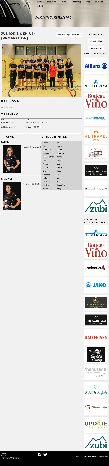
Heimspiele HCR (96, 48)
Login (26, 4)
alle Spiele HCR (96, 41)
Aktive (40, 2)
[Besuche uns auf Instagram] (45, 454)
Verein (65, 2)
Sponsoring (77, 2)
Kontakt (4, 455)
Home (3, 453)
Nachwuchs (52, 2)
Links (3, 460)
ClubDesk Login (103, 456)
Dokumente (99, 2)
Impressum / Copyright (10, 458)
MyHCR (40, 6)
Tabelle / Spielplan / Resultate (68, 35)
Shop (88, 2)
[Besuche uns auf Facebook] (39, 454)
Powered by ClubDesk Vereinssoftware (86, 456)
